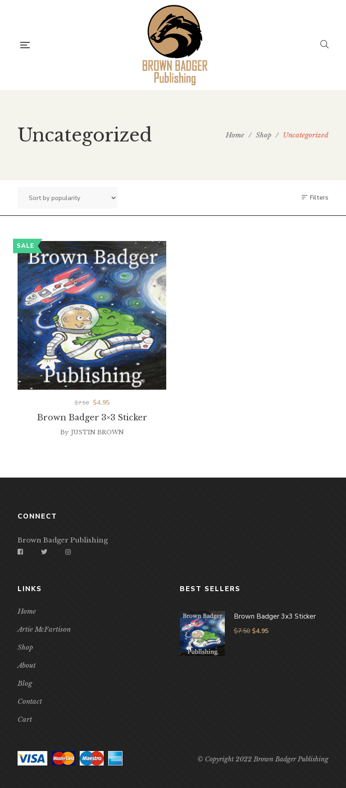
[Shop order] (68, 198)
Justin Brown (97, 445)
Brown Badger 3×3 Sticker (92, 430)
